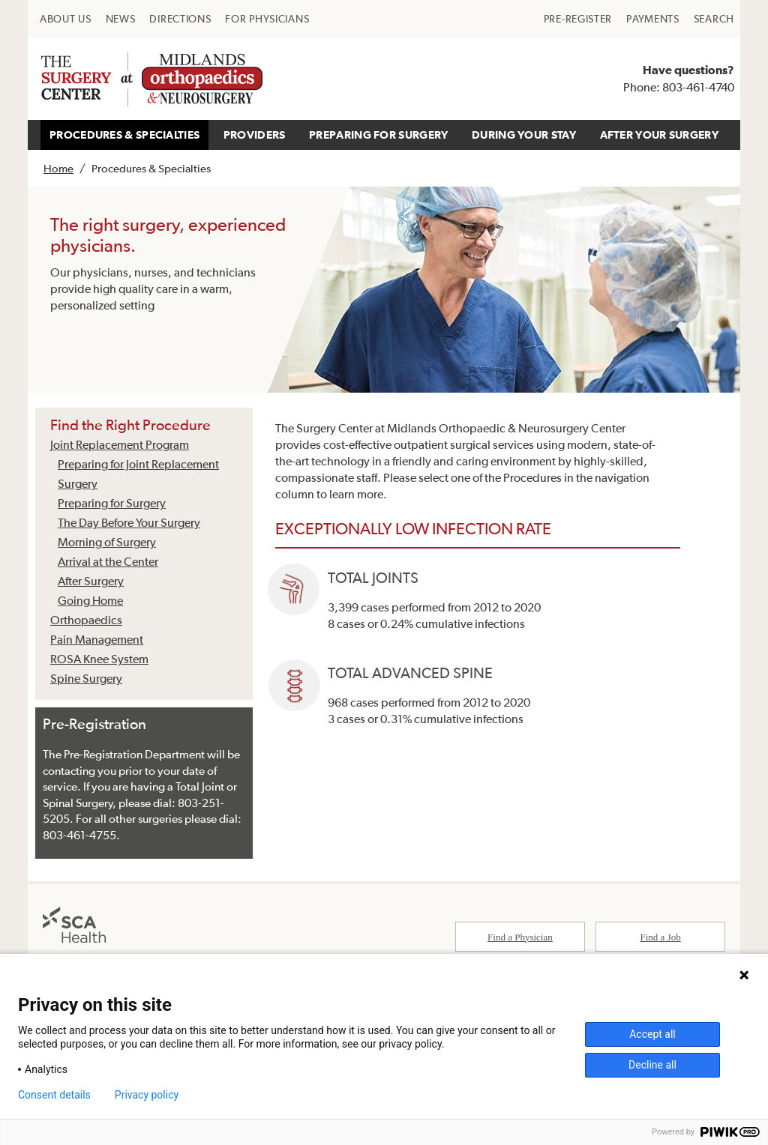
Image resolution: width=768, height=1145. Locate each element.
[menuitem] (66, 18)
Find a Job (660, 938)
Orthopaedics (86, 619)
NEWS (121, 19)
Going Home (90, 600)
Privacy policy (146, 1095)
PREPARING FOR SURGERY (378, 134)
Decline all (652, 1065)
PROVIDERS (255, 134)
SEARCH (714, 19)
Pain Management (96, 639)
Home (59, 168)
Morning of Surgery (107, 542)
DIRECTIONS (180, 19)
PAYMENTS (653, 19)
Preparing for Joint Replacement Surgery (138, 473)
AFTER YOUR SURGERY (659, 134)
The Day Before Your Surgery (129, 522)
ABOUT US (66, 19)
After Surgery (91, 580)
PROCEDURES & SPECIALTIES (125, 134)
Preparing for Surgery (112, 503)
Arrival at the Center (108, 561)
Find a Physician (520, 938)
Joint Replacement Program (119, 444)
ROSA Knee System (99, 658)
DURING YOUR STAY (524, 134)
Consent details (54, 1095)
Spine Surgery (86, 678)
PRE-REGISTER (578, 19)
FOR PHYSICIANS (267, 19)
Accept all (652, 1034)
